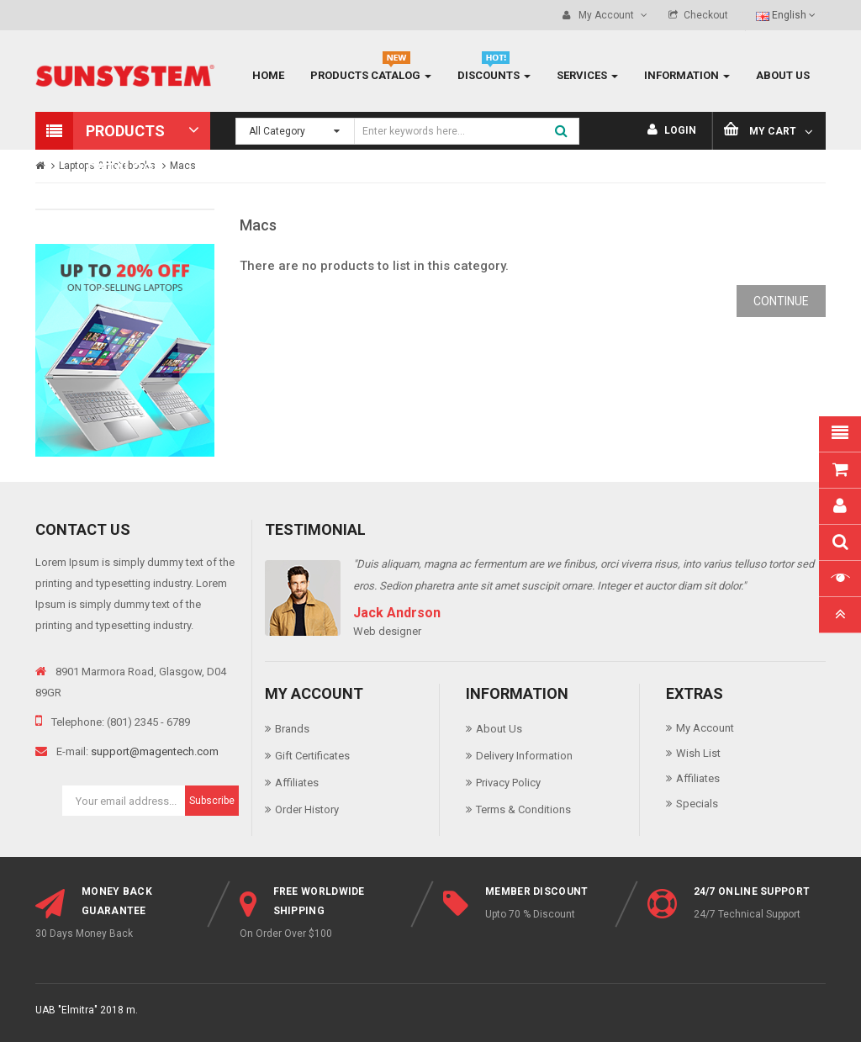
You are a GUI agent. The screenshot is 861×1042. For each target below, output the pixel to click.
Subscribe (212, 801)
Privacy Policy (508, 782)
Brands (292, 728)
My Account (705, 728)
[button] (122, 131)
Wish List (698, 753)
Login (671, 130)
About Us (499, 728)
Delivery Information (524, 755)
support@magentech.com (155, 751)
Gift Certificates (312, 755)
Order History (307, 809)
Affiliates (297, 782)
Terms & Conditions (523, 809)
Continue (781, 301)
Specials (697, 803)
